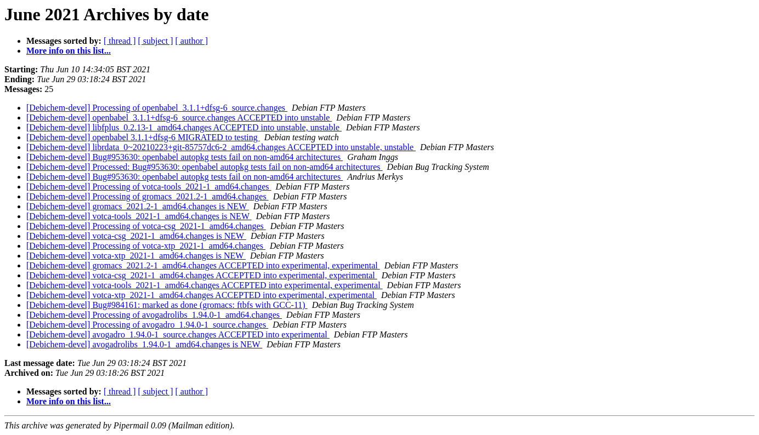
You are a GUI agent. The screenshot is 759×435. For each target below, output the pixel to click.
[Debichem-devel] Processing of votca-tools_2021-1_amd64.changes (148, 186)
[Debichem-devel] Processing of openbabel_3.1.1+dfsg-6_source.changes (156, 107)
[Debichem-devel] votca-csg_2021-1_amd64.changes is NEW (136, 236)
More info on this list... (68, 50)
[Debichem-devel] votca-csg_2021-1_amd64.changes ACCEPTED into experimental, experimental (201, 275)
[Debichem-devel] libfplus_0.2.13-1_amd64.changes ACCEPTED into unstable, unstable (184, 127)
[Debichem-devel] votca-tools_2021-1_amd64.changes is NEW (139, 216)
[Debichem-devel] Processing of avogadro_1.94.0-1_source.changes (147, 324)
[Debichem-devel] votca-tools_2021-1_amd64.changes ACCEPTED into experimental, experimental (204, 285)
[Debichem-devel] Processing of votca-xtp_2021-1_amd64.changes (145, 245)
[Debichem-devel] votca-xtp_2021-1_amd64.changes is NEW (136, 255)
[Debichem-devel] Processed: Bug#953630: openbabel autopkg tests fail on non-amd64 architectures (204, 166)
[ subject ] (155, 40)
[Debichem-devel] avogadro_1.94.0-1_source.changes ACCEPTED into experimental (178, 334)
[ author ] (191, 40)
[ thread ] (120, 40)
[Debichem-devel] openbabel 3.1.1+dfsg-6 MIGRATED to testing (143, 137)
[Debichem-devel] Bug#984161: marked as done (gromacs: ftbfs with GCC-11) (167, 305)
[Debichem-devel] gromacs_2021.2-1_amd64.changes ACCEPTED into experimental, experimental (203, 265)
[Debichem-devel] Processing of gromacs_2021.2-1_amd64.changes (147, 196)
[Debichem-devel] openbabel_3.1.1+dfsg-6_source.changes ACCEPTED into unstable (179, 117)
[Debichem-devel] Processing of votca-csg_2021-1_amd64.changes (146, 226)
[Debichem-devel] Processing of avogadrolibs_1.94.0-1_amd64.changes (154, 314)
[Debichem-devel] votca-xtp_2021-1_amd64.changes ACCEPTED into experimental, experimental (201, 295)
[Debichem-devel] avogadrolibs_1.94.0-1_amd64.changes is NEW (144, 344)
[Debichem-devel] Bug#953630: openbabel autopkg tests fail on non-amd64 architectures (184, 157)
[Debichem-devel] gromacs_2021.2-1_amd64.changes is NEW (137, 206)
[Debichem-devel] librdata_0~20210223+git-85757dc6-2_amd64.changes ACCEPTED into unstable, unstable (221, 147)
